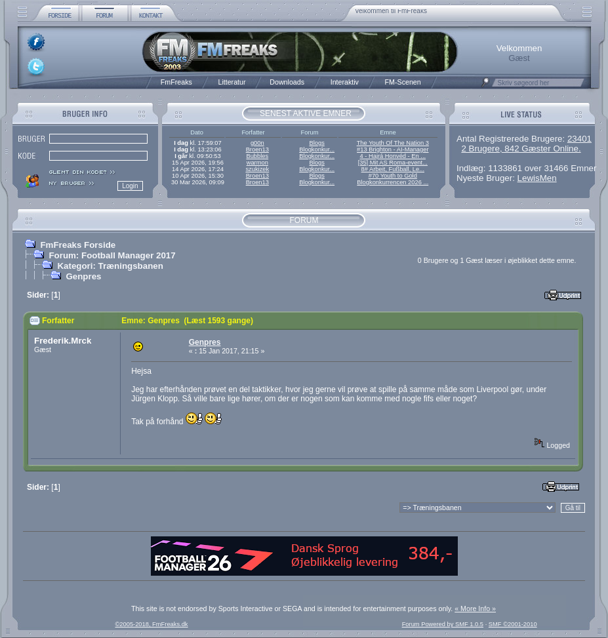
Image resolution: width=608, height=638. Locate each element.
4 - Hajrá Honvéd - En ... (393, 156)
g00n (257, 143)
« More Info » (475, 608)
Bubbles (257, 156)
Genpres (83, 276)
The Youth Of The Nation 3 (393, 143)
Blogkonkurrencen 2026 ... (392, 182)
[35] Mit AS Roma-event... (393, 162)
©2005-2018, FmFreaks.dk (151, 624)
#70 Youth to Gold (393, 175)
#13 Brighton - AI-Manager (392, 149)
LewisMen (537, 178)
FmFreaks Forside (77, 245)
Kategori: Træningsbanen (110, 266)
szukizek (257, 169)
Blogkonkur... (316, 149)
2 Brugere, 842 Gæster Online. (520, 148)
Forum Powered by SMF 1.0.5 (442, 624)
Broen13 (257, 149)
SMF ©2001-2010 (513, 624)
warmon (257, 162)
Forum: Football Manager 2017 (112, 255)
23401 (579, 139)
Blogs (316, 143)
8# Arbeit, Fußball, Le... (392, 169)
